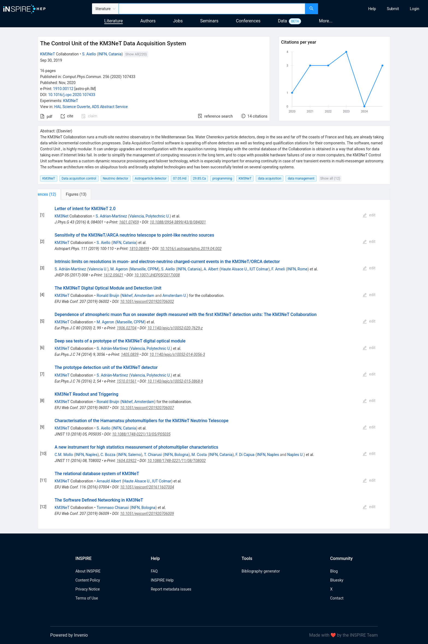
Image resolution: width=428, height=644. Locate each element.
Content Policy (87, 580)
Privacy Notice (87, 589)
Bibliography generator (261, 571)
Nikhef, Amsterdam (137, 295)
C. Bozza (107, 454)
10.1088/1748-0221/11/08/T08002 (176, 460)
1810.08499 (139, 248)
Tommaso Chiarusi (113, 507)
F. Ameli (278, 269)
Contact (336, 598)
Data (282, 20)
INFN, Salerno (129, 454)
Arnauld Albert (109, 481)
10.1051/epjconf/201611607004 (147, 487)
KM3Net (62, 216)
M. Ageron (119, 269)
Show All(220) (136, 54)
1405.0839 (130, 354)
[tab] (55, 194)
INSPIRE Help (162, 580)
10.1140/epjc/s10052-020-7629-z (175, 328)
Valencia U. (97, 269)
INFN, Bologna (176, 454)
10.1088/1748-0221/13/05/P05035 (141, 434)
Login (414, 9)
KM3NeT (47, 54)
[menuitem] (372, 8)
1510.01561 (126, 381)
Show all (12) (330, 178)
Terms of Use (86, 598)
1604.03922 (126, 460)
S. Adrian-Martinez (111, 216)
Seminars (209, 20)
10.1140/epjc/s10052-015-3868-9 (175, 381)
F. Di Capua (245, 454)
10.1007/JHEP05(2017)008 (157, 275)
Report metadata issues (171, 589)
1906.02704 (126, 328)
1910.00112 (63, 89)
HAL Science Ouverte (72, 107)
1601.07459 (129, 222)
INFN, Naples (86, 454)
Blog (334, 571)
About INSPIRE (87, 571)
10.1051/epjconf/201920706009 (147, 513)
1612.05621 (113, 275)
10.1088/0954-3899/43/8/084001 (178, 222)
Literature (113, 20)
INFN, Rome (297, 269)
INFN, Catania (109, 54)
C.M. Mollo (64, 454)
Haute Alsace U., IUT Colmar (245, 269)
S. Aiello (89, 54)
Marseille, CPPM (144, 269)
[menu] (374, 8)
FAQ (154, 571)
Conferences (248, 20)
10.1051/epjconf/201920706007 (147, 408)
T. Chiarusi (153, 454)
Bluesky (336, 580)
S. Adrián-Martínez (70, 269)
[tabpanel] (214, 364)
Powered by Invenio (69, 635)
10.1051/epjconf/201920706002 (147, 301)
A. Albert (211, 269)
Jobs (178, 20)
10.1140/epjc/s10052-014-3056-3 (177, 354)
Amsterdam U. (174, 295)
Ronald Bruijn (108, 295)
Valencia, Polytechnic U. (149, 216)
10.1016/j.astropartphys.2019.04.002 (190, 248)
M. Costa (199, 454)
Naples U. (295, 454)
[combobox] (212, 8)
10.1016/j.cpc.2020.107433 (71, 95)
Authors (148, 20)
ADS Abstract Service (110, 107)
